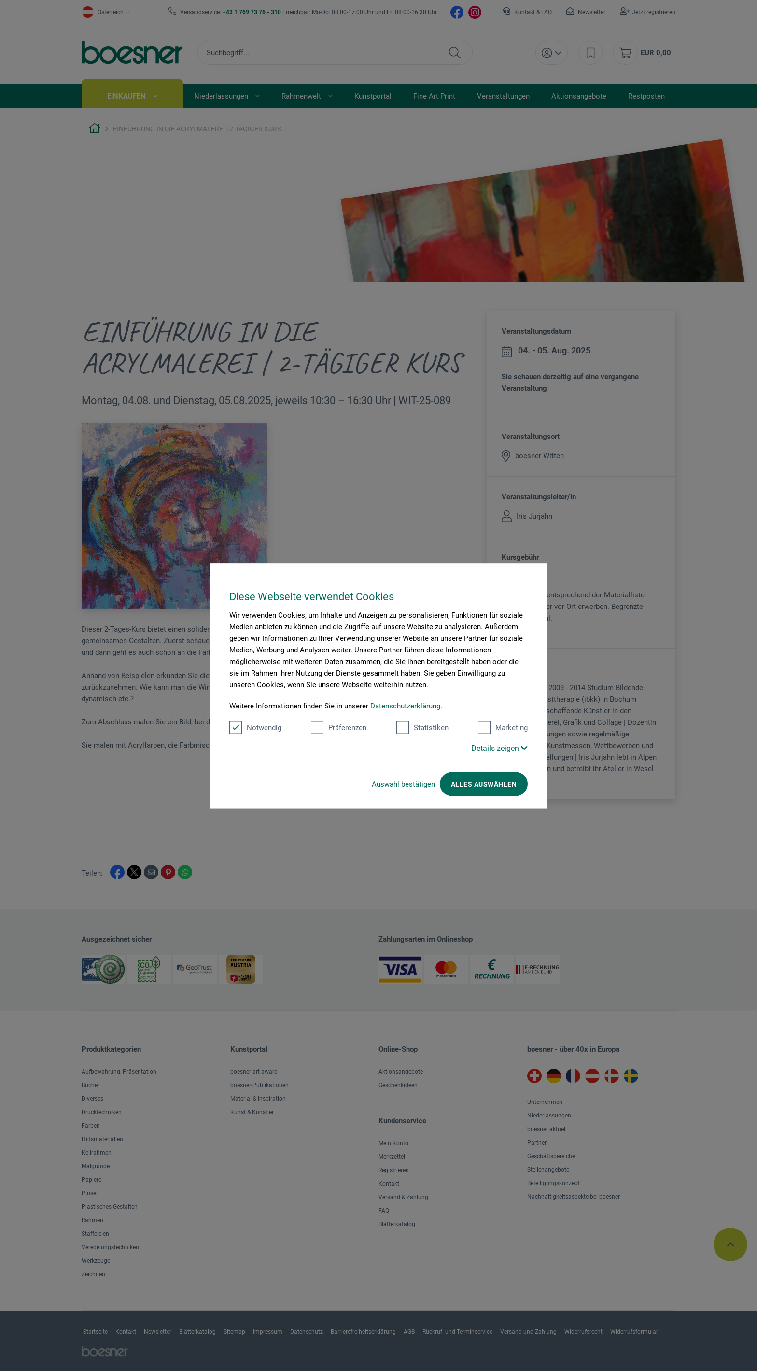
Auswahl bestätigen (403, 783)
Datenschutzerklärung (405, 705)
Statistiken (422, 727)
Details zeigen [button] (499, 747)
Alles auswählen (484, 784)
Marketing (503, 727)
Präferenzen (338, 727)
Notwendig (255, 727)
